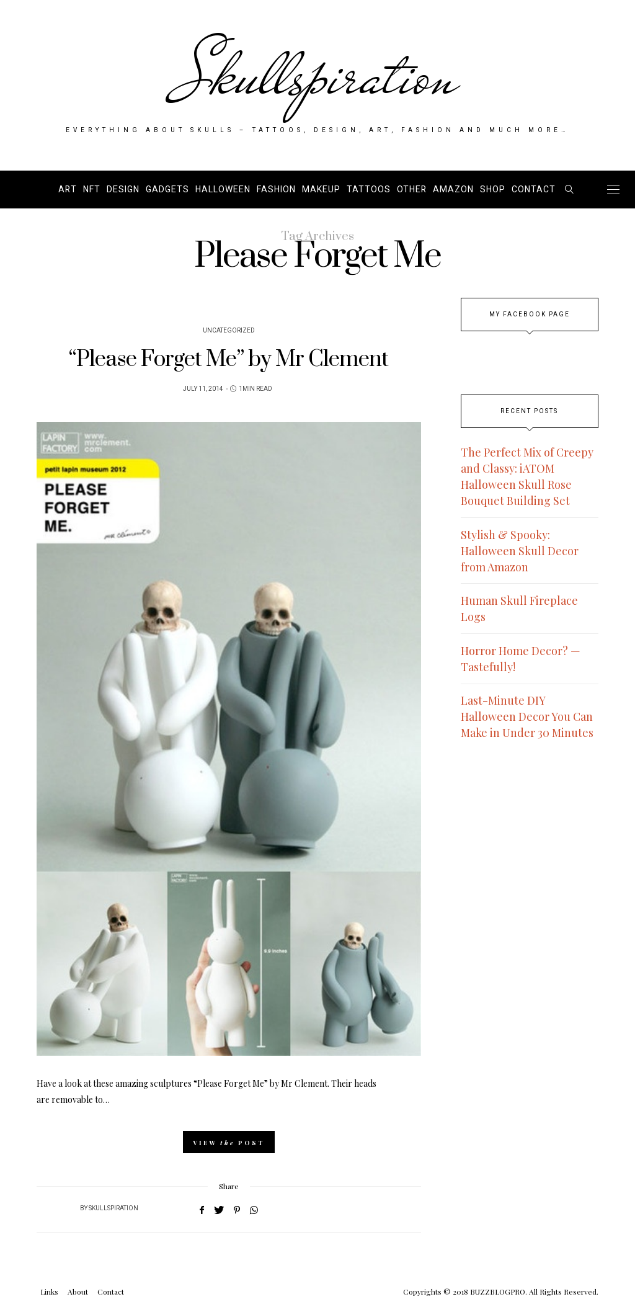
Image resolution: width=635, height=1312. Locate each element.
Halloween (223, 189)
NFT (91, 189)
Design (123, 189)
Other (412, 189)
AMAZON (453, 189)
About (78, 1291)
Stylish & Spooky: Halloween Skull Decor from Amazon (520, 550)
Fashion (276, 189)
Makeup (321, 189)
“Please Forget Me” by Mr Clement (228, 359)
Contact (534, 189)
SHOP (492, 189)
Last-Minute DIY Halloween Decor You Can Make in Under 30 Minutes (527, 716)
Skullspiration (317, 76)
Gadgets (167, 189)
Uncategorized (229, 330)
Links (49, 1291)
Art (67, 189)
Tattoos (369, 189)
